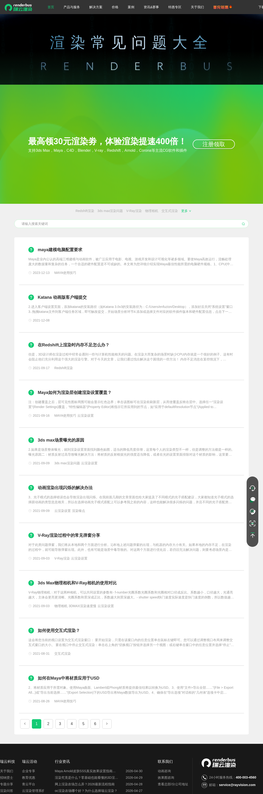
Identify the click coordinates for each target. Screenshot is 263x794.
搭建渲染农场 (233, 219)
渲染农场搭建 (56, 219)
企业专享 (28, 788)
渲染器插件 (181, 211)
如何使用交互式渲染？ (59, 648)
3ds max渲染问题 (55, 211)
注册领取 (214, 144)
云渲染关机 (156, 228)
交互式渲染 (115, 211)
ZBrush (131, 211)
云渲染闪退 (211, 219)
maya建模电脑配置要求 (60, 267)
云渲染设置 (48, 228)
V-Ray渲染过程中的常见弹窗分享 (69, 552)
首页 (51, 7)
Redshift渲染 (30, 211)
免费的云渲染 (151, 219)
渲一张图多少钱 (110, 228)
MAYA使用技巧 (204, 211)
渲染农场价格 (33, 219)
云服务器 (88, 228)
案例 (131, 7)
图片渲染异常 (236, 228)
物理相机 (96, 211)
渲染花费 (216, 228)
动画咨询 (164, 788)
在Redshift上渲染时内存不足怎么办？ (73, 362)
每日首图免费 (135, 228)
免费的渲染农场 (126, 219)
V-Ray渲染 (79, 211)
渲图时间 (174, 228)
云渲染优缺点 (69, 228)
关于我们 (197, 7)
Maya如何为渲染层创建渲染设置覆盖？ (75, 410)
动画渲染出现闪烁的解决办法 (65, 505)
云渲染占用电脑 (195, 228)
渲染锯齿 (146, 211)
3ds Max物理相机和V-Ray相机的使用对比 (77, 600)
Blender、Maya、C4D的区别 (90, 219)
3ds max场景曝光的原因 (61, 457)
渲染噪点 (163, 211)
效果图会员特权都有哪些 (182, 219)
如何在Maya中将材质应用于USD (68, 695)
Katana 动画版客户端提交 (62, 314)
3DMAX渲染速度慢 (231, 211)
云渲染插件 (28, 228)
